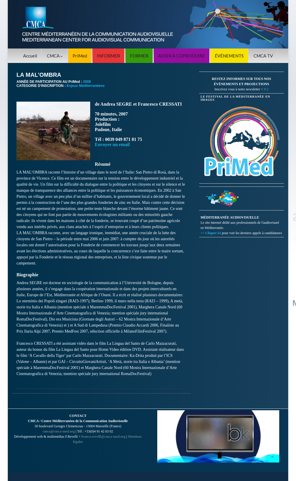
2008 (87, 82)
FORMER (139, 55)
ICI (266, 89)
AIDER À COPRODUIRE (181, 55)
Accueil (30, 55)
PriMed (80, 55)
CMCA (55, 55)
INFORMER (108, 55)
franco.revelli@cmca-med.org (103, 437)
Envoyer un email (112, 144)
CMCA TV (263, 55)
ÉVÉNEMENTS (229, 55)
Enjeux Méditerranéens (85, 86)
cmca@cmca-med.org (59, 431)
